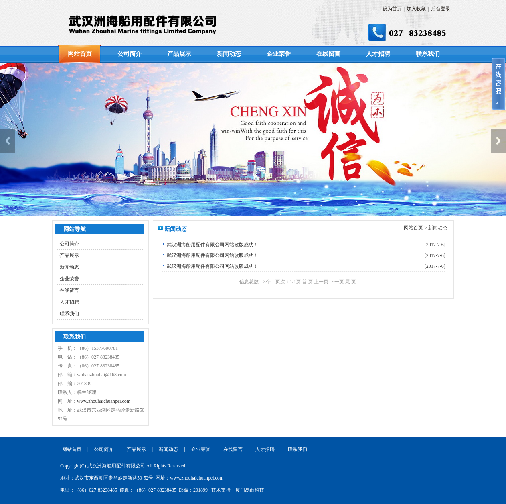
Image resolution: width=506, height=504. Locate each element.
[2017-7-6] (435, 244)
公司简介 (129, 54)
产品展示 (179, 54)
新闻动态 (229, 54)
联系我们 (428, 54)
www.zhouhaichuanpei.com (103, 401)
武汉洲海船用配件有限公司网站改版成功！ (212, 244)
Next (498, 141)
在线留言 (328, 54)
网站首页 (80, 54)
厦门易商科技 (249, 490)
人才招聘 (378, 54)
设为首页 (392, 9)
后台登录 (440, 9)
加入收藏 (416, 9)
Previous (7, 141)
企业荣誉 (279, 54)
